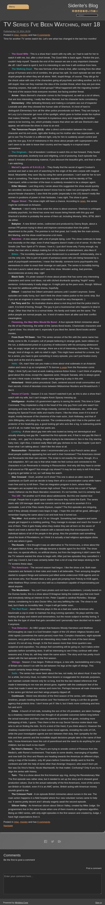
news (82, 201)
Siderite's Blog (83, 5)
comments (43, 35)
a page (63, 367)
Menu (12, 6)
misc (16, 35)
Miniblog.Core (21, 903)
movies (24, 35)
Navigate (8, 825)
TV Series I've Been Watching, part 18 (52, 24)
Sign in (98, 903)
